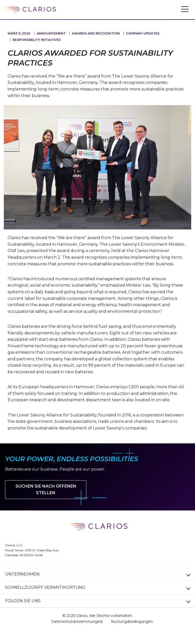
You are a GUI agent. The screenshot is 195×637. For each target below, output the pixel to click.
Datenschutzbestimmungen (76, 621)
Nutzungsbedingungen (132, 621)
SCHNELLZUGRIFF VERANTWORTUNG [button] (45, 587)
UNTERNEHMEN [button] (22, 574)
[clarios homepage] (30, 9)
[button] (185, 9)
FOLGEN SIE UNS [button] (23, 600)
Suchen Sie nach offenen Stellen (45, 489)
